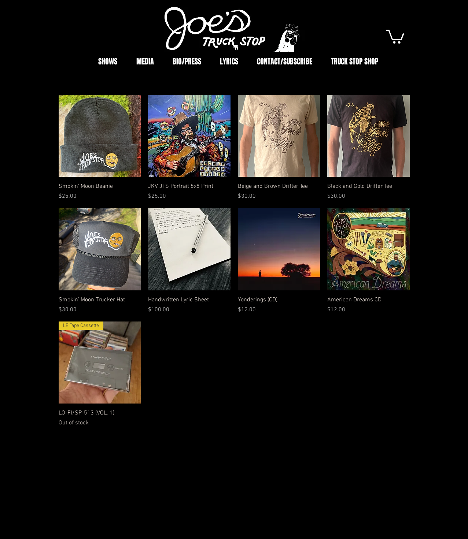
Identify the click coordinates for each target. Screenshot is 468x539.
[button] (395, 36)
